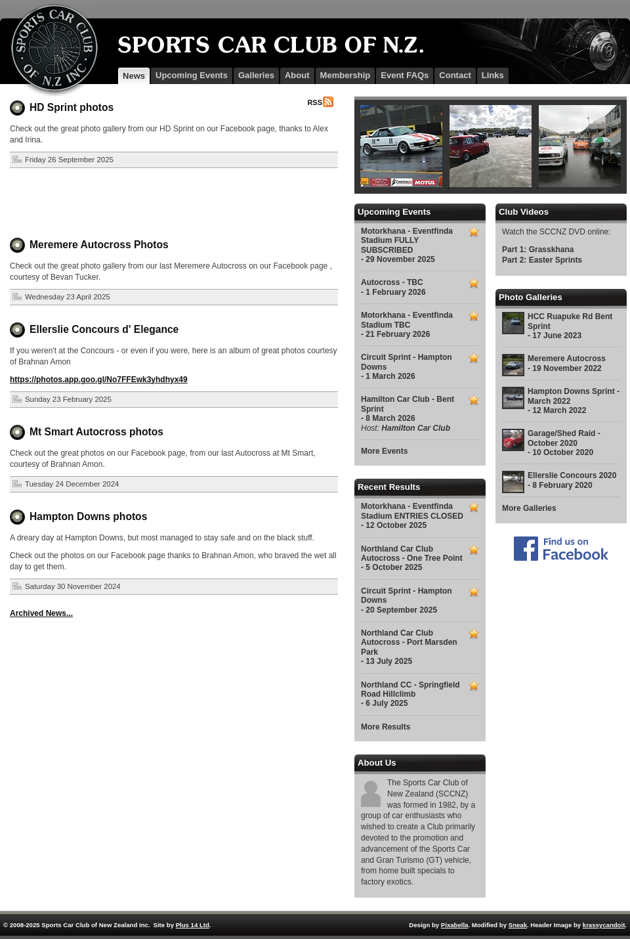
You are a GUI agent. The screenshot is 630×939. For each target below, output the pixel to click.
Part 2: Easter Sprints (542, 260)
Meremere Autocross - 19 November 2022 (567, 363)
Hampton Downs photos (88, 516)
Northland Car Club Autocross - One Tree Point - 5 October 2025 (412, 558)
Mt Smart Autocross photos (96, 431)
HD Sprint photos (72, 107)
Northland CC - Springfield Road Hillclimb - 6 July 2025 (410, 694)
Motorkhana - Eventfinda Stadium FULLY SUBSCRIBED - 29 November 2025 (407, 245)
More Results (385, 727)
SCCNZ (49, 50)
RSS (314, 102)
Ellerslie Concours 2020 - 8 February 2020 (572, 480)
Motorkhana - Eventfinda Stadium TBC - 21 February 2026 (407, 325)
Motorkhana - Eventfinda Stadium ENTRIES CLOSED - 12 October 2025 (412, 516)
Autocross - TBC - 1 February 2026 (393, 287)
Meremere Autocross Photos (99, 244)
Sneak (518, 924)
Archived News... (41, 613)
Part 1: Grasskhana (538, 249)
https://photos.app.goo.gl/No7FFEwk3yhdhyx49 (99, 379)
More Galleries (529, 508)
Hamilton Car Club (415, 428)
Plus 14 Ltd (192, 924)
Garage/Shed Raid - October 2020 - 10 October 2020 (564, 443)
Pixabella (455, 924)
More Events (384, 451)
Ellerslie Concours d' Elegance (104, 329)
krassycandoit (604, 924)
